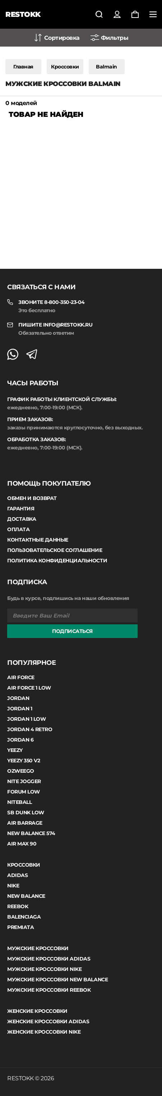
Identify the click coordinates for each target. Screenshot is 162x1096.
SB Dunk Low (25, 812)
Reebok (17, 906)
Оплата (18, 529)
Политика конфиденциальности (57, 560)
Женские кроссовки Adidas (48, 1021)
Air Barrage (24, 823)
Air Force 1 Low (29, 688)
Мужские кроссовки (38, 948)
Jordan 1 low (26, 719)
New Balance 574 (31, 833)
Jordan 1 (19, 708)
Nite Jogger (24, 781)
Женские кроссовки (37, 1011)
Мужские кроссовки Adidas (48, 959)
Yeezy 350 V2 (23, 760)
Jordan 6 (20, 740)
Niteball (19, 802)
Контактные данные (37, 540)
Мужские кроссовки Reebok (49, 990)
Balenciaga (24, 917)
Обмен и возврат (32, 498)
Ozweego (20, 771)
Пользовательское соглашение (54, 550)
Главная (23, 66)
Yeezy (15, 750)
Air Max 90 (21, 843)
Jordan (18, 698)
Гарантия (20, 508)
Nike (13, 885)
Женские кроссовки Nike (43, 1032)
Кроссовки (65, 66)
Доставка (21, 519)
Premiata (20, 927)
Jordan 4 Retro (29, 729)
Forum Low (23, 791)
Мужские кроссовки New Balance (57, 979)
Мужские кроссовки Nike (44, 969)
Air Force (20, 677)
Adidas (17, 875)
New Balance (26, 896)
